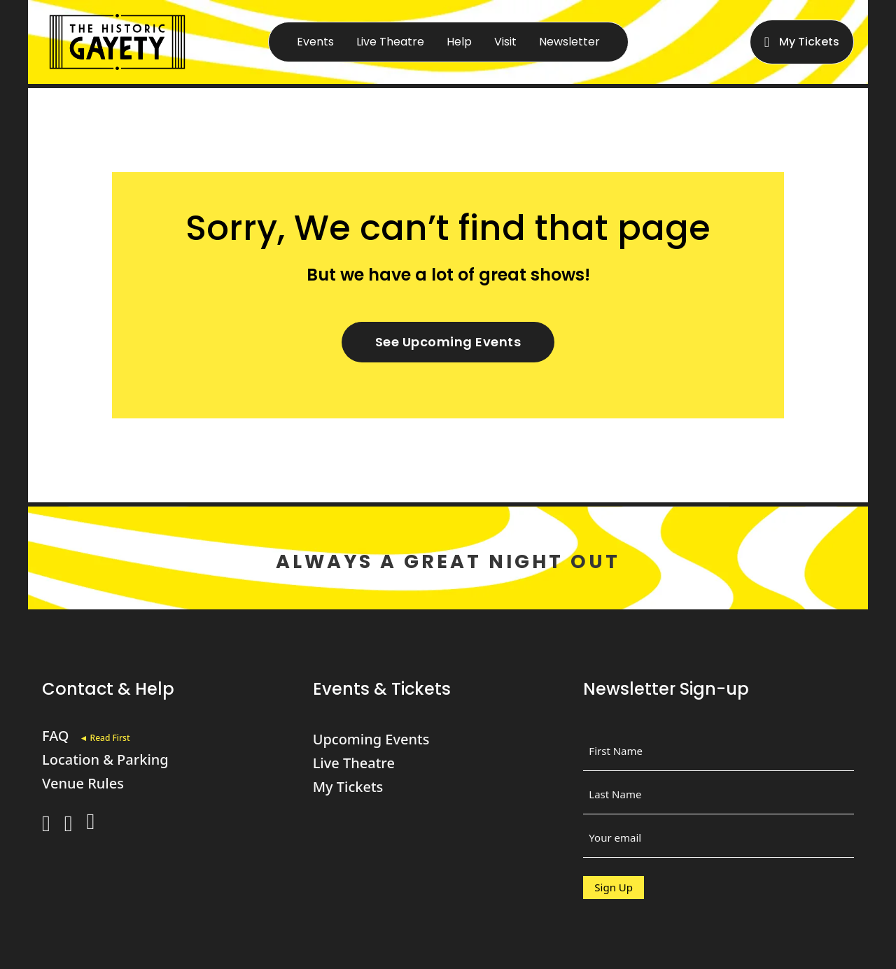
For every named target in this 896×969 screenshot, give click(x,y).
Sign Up (613, 887)
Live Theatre (390, 42)
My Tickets (809, 42)
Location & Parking (105, 759)
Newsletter (569, 42)
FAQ (55, 735)
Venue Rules (83, 783)
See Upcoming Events (448, 342)
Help (459, 42)
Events (315, 42)
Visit (505, 42)
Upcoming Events (371, 739)
